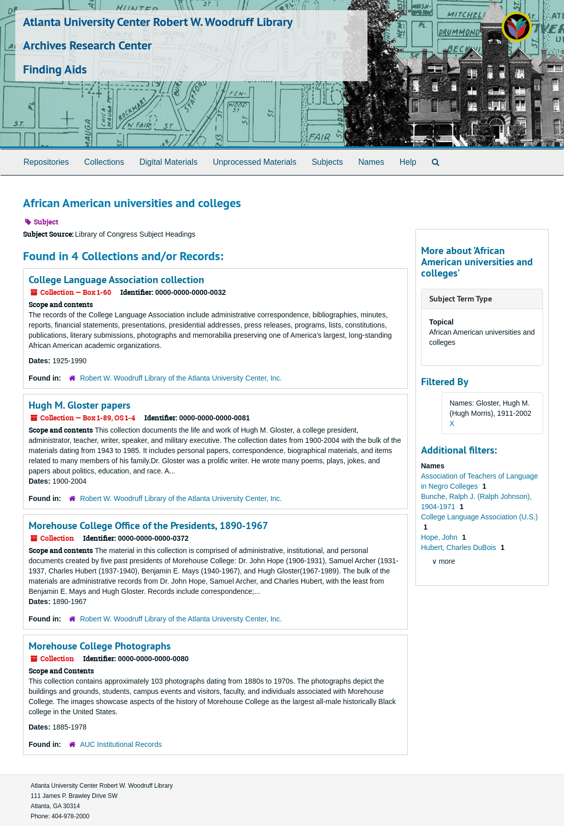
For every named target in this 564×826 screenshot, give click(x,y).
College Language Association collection (116, 279)
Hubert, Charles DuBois (459, 547)
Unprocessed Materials (255, 162)
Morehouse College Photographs (99, 646)
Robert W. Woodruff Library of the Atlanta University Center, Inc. (181, 378)
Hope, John (440, 537)
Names (371, 162)
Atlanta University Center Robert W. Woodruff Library (157, 22)
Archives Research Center (87, 45)
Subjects (327, 162)
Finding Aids (55, 69)
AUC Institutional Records (121, 744)
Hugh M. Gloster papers (79, 405)
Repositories (46, 162)
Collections (104, 162)
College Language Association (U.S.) (479, 517)
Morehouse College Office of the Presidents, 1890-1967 (148, 525)
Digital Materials (168, 162)
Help (408, 162)
